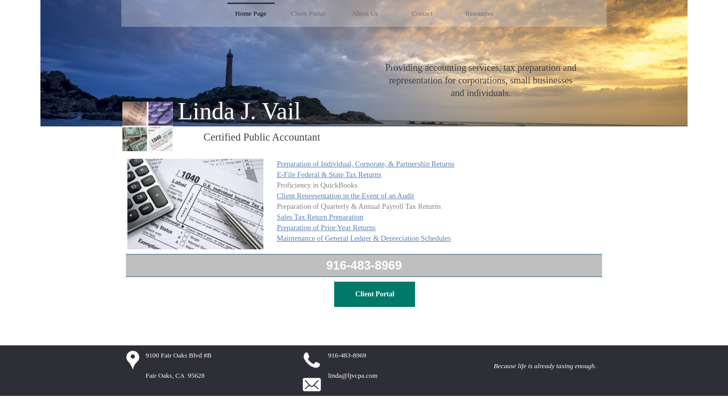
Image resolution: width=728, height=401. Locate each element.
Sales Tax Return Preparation (320, 217)
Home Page (250, 13)
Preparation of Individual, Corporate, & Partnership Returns (366, 164)
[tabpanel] (481, 80)
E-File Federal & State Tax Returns (329, 174)
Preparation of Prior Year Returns (326, 228)
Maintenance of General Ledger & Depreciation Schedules (364, 238)
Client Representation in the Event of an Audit (346, 196)
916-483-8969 (363, 265)
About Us (365, 13)
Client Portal (308, 13)
